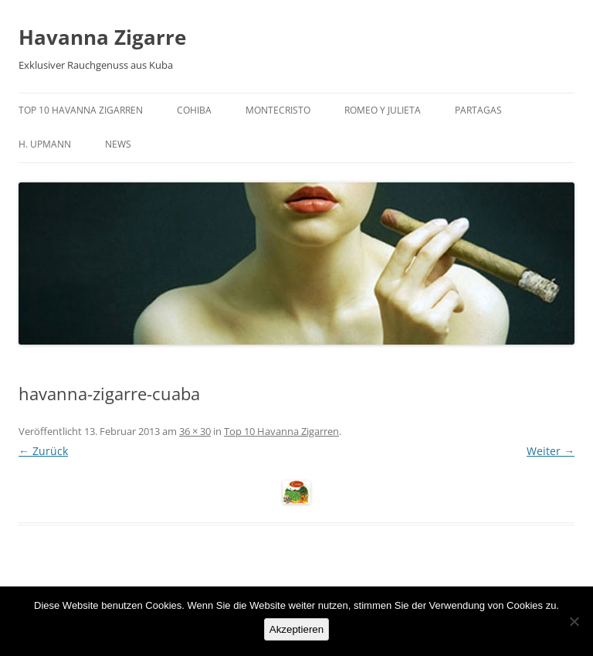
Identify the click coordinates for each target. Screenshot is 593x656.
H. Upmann (45, 144)
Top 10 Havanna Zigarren (81, 110)
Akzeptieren (296, 629)
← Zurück (43, 451)
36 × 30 (195, 431)
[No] (573, 621)
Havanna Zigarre (102, 37)
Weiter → (550, 451)
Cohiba (194, 110)
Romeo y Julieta (382, 110)
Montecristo (278, 110)
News (118, 144)
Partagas (478, 110)
